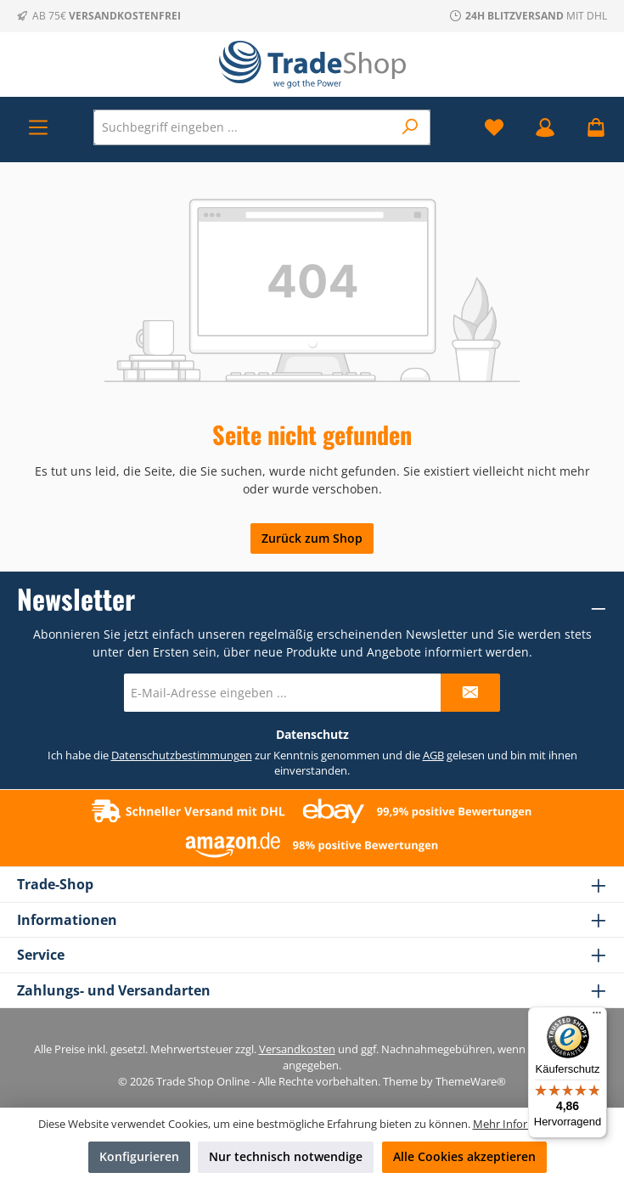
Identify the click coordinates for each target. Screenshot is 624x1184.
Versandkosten (297, 1049)
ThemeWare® (471, 1081)
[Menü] (38, 127)
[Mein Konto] (545, 127)
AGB (433, 755)
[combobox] (243, 127)
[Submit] (470, 693)
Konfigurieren (139, 1156)
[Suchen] (410, 127)
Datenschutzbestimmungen (181, 755)
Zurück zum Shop (312, 538)
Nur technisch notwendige (286, 1156)
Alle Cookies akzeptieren (464, 1156)
